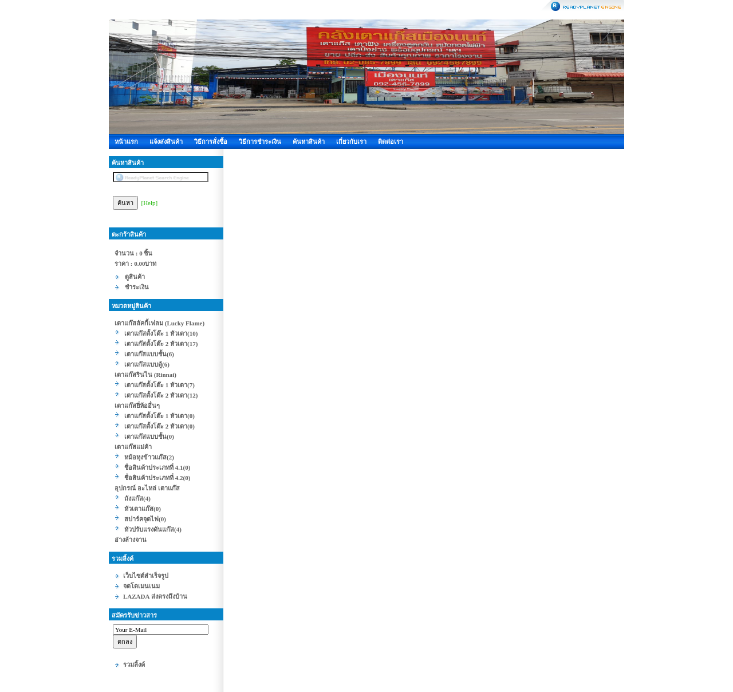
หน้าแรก (126, 141)
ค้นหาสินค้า (309, 141)
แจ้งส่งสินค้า (166, 141)
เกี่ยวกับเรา (351, 141)
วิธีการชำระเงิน (260, 141)
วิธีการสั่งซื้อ (210, 141)
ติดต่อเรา (390, 141)
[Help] (149, 202)
